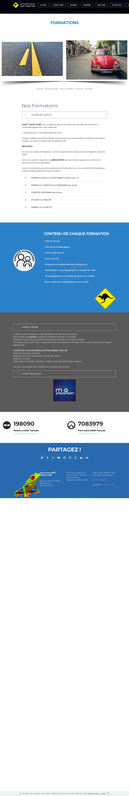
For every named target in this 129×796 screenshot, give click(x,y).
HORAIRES (87, 5)
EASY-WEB (101, 5)
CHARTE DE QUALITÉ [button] (31, 374)
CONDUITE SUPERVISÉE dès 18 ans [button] (46, 192)
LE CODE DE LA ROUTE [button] (41, 115)
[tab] (64, 114)
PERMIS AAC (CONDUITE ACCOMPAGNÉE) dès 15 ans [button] (54, 185)
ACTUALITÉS (116, 5)
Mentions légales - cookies (97, 793)
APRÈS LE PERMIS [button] (30, 327)
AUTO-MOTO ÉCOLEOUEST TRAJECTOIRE (27, 5)
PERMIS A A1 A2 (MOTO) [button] (41, 207)
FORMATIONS (58, 5)
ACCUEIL (43, 5)
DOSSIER (73, 5)
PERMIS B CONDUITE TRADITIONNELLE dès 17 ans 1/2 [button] (55, 178)
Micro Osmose (109, 493)
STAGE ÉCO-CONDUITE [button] (41, 200)
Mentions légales (99, 488)
